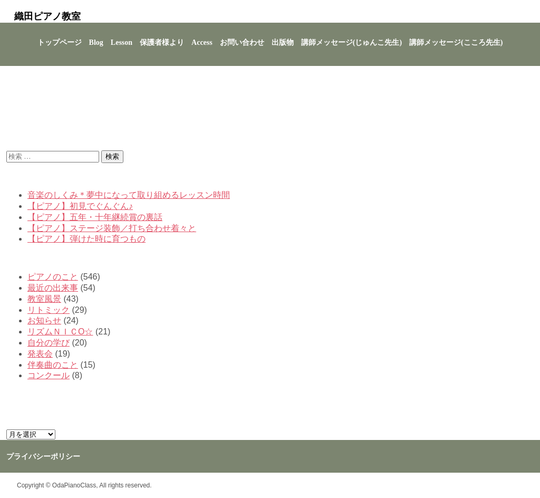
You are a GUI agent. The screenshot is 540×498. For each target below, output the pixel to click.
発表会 (40, 353)
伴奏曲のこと (52, 364)
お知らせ (44, 320)
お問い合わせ (242, 42)
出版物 (283, 42)
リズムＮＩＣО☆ (60, 331)
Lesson (121, 42)
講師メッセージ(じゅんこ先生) (351, 42)
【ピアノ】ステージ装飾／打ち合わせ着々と (111, 228)
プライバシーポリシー (43, 457)
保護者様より (162, 42)
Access (202, 42)
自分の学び (48, 342)
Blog (96, 42)
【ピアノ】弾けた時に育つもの (86, 238)
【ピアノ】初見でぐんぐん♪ (80, 206)
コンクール (48, 375)
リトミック (48, 309)
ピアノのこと (52, 276)
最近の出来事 (52, 287)
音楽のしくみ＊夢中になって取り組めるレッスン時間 (128, 194)
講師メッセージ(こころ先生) (456, 42)
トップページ (59, 42)
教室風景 (44, 298)
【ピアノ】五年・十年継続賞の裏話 (94, 217)
